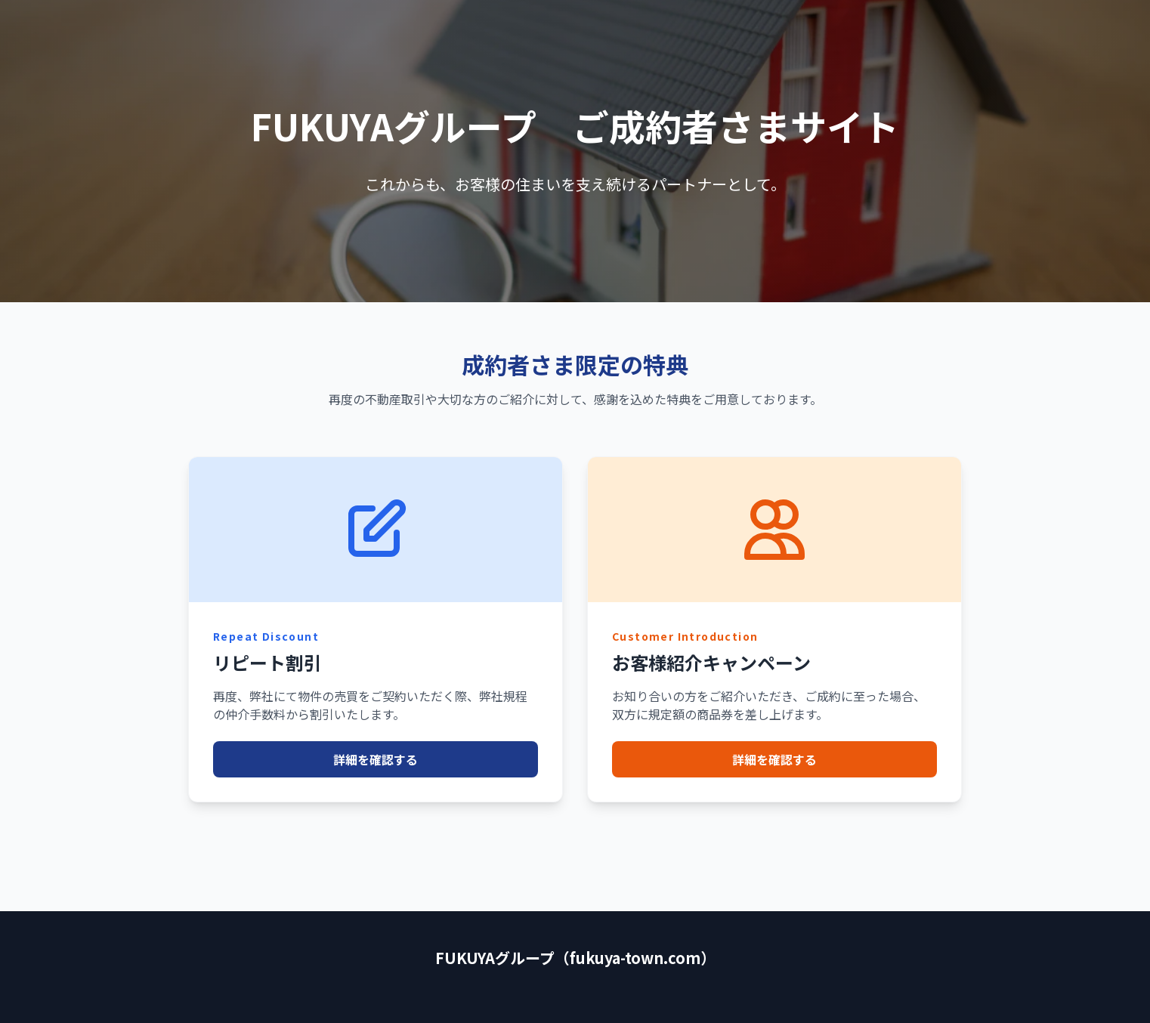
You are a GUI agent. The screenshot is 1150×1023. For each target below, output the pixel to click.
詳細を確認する (375, 759)
